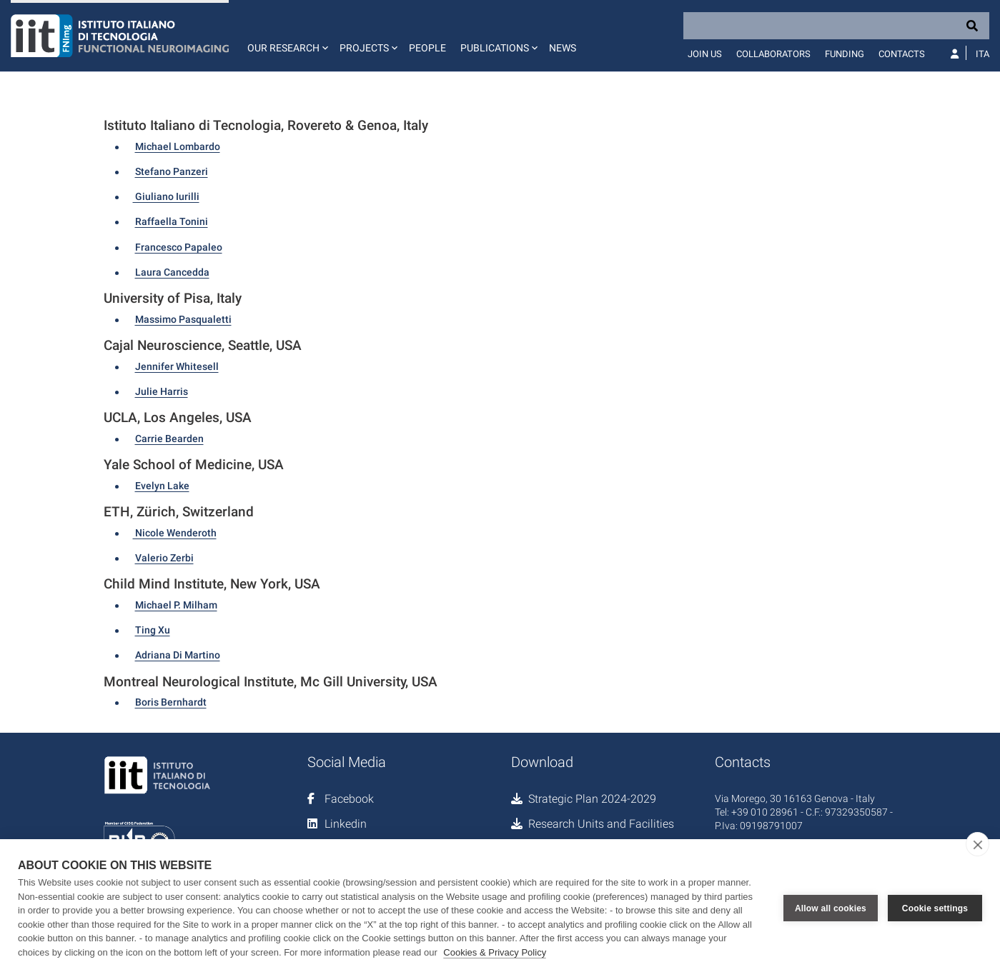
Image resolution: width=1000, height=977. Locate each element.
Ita (982, 54)
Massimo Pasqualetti (183, 319)
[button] (286, 35)
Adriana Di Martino (177, 655)
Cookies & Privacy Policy (494, 952)
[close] (977, 844)
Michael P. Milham (176, 605)
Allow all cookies (830, 908)
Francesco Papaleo (178, 247)
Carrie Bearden (169, 438)
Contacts (901, 54)
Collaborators (773, 54)
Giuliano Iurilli (166, 196)
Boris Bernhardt (171, 702)
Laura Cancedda (172, 272)
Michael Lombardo (177, 146)
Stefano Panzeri (171, 171)
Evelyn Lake (162, 485)
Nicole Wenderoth (175, 532)
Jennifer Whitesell (177, 366)
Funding (844, 54)
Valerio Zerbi (164, 557)
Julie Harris (161, 391)
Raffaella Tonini (171, 221)
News (562, 48)
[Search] (836, 25)
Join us (705, 54)
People (427, 48)
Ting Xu (152, 630)
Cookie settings (935, 908)
